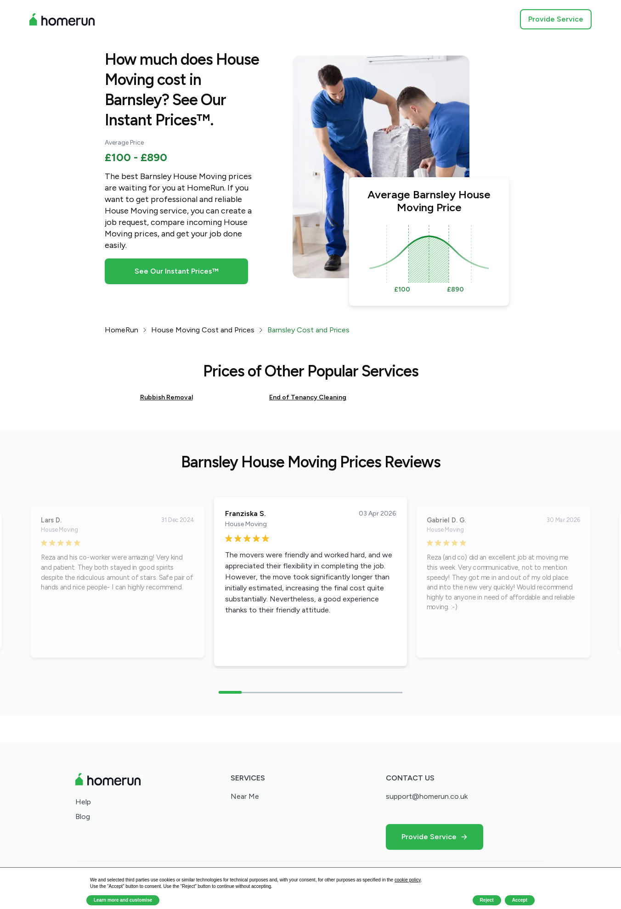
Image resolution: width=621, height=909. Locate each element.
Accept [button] (519, 900)
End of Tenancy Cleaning (307, 397)
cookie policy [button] (408, 879)
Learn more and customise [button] (123, 900)
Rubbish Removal (166, 397)
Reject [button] (487, 900)
